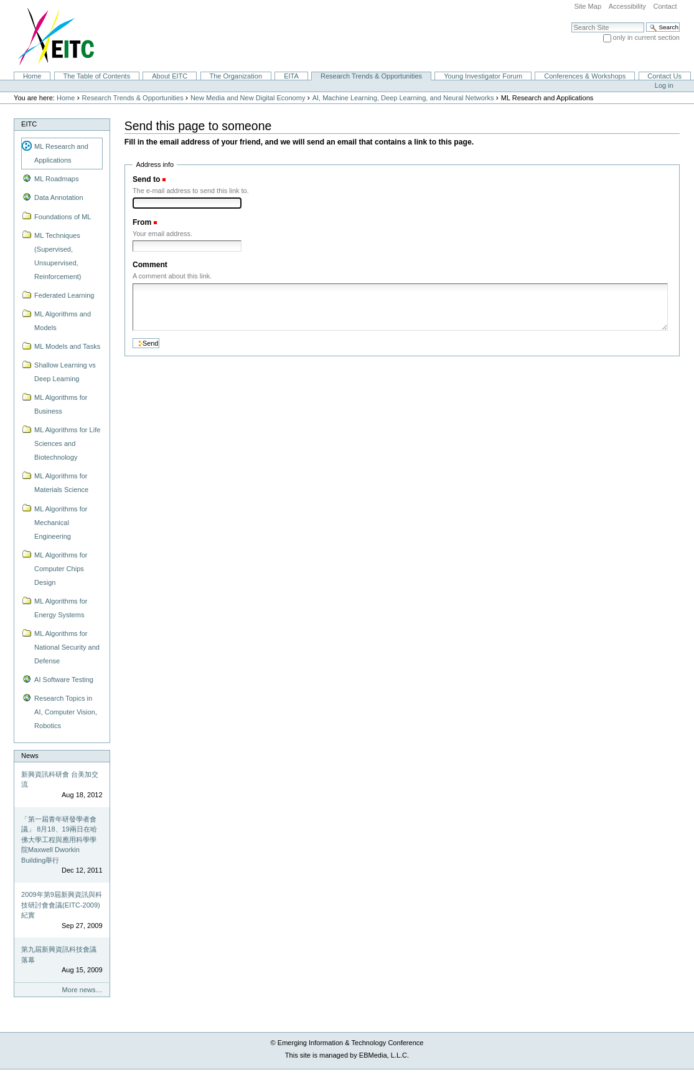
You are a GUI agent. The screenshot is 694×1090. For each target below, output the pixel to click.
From (142, 222)
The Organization (235, 76)
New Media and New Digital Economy (248, 98)
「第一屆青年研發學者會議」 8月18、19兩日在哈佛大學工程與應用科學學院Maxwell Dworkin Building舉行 (59, 839)
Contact (665, 6)
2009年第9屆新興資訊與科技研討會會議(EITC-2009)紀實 (61, 905)
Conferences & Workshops (585, 76)
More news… (82, 989)
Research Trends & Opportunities (371, 76)
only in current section (646, 37)
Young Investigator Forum (483, 76)
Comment (150, 264)
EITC (29, 124)
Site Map (587, 6)
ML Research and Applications (61, 153)
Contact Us (664, 76)
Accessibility (627, 6)
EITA (291, 76)
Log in (664, 85)
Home (32, 76)
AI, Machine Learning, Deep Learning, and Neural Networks (403, 98)
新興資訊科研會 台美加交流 (59, 779)
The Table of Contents (96, 76)
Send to (146, 179)
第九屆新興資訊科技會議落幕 (58, 954)
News (30, 755)
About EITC (169, 76)
